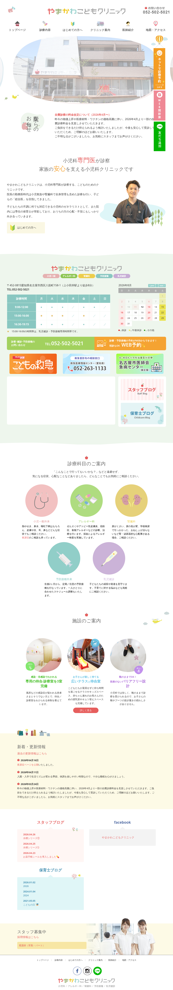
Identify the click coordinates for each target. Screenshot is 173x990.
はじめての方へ (73, 26)
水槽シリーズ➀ (31, 709)
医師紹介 (128, 26)
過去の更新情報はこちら (32, 615)
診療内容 (45, 26)
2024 (26, 757)
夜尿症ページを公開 (28, 626)
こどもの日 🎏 (31, 766)
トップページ (17, 26)
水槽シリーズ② (31, 700)
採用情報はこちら (28, 799)
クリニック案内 (100, 26)
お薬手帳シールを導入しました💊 (41, 718)
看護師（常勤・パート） (32, 807)
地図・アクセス (156, 26)
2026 (26, 747)
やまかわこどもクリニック (118, 699)
